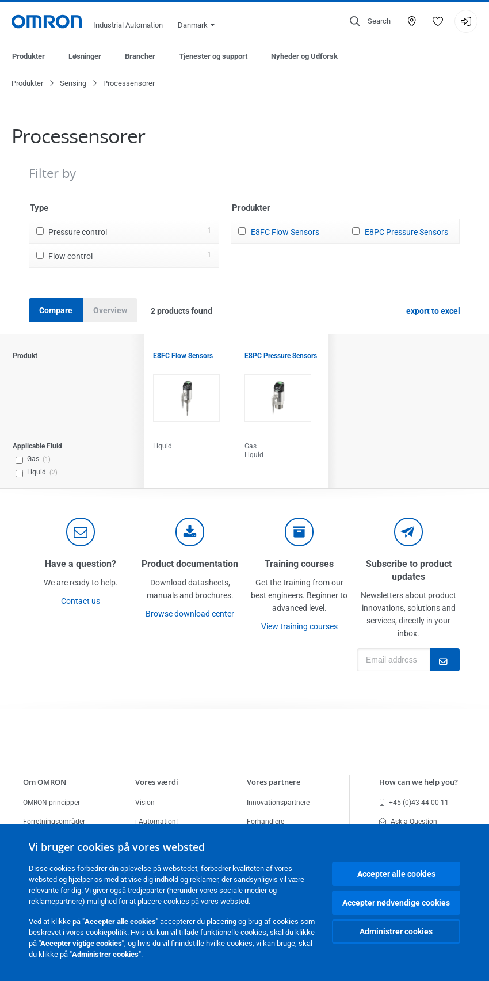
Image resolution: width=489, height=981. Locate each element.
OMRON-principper (51, 803)
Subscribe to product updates (409, 570)
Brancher (140, 56)
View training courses (299, 626)
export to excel (433, 310)
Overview (110, 310)
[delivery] (299, 532)
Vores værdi (156, 782)
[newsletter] (408, 532)
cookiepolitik (106, 932)
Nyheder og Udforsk (304, 56)
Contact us (80, 601)
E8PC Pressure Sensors (406, 232)
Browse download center (190, 613)
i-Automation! (156, 821)
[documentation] (189, 532)
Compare (55, 310)
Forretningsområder (54, 821)
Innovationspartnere (278, 803)
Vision (145, 803)
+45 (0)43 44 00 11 (414, 803)
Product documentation (190, 563)
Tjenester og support (213, 56)
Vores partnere (273, 782)
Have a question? (80, 563)
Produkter (28, 56)
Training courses (299, 563)
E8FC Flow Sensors (285, 232)
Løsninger (84, 56)
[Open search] (370, 21)
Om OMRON (44, 782)
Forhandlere (265, 821)
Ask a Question (408, 821)
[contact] (80, 532)
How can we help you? (418, 782)
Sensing (73, 83)
